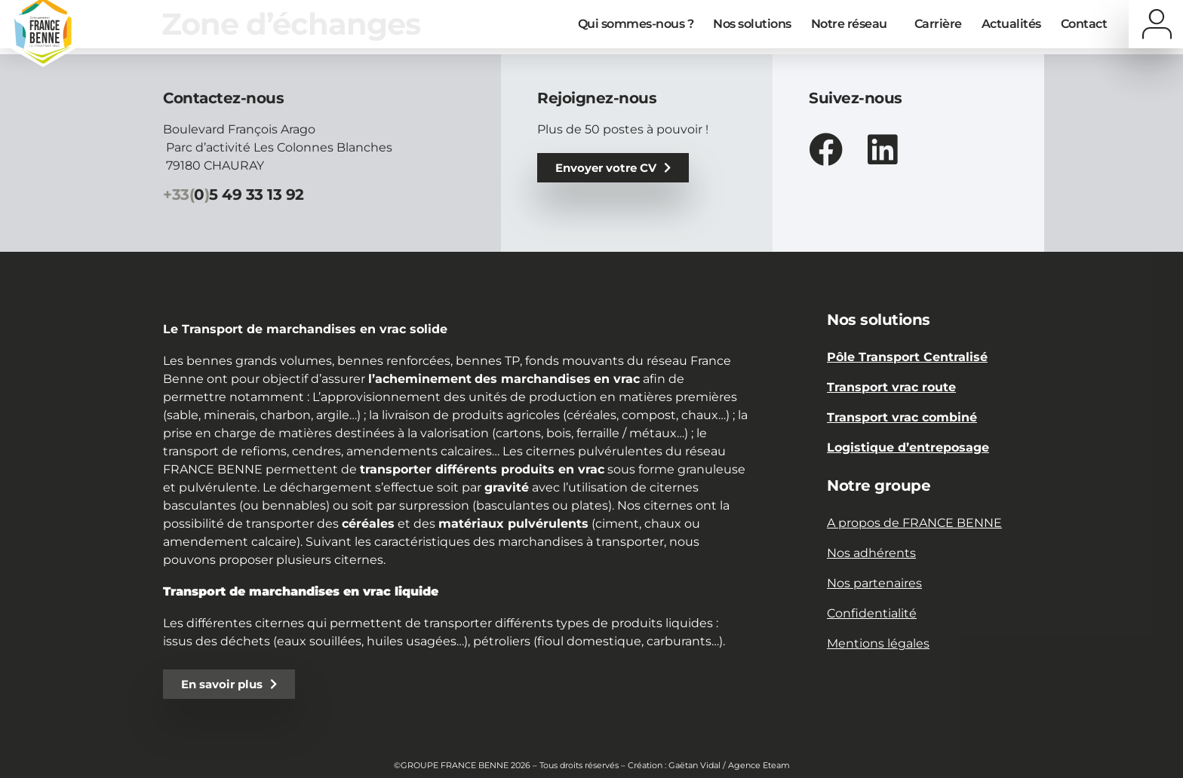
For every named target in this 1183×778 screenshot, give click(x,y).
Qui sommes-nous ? (636, 24)
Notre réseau (853, 24)
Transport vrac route (891, 387)
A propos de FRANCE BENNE (914, 523)
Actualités (1011, 24)
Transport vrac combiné (902, 417)
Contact (1084, 24)
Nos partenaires (874, 583)
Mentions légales (878, 643)
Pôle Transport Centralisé (907, 357)
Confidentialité (872, 613)
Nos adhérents (871, 553)
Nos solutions (752, 24)
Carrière (938, 24)
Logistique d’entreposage (908, 447)
